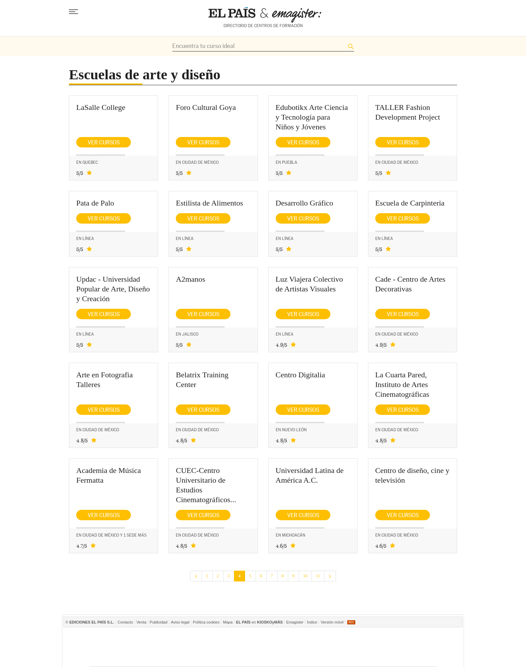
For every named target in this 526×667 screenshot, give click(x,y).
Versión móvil (332, 622)
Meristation (368, 657)
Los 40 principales (216, 637)
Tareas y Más (337, 657)
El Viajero (397, 657)
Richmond (178, 657)
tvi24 (261, 657)
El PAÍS (182, 637)
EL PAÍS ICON (285, 657)
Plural (235, 657)
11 (318, 575)
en (259, 622)
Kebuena (395, 647)
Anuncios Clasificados (420, 657)
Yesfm (421, 647)
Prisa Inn (288, 637)
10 (305, 575)
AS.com (368, 637)
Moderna (207, 657)
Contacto (125, 622)
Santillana (250, 637)
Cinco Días (277, 647)
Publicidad (158, 622)
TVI (321, 637)
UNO (230, 647)
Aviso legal (180, 622)
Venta (141, 622)
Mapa (228, 622)
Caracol (417, 637)
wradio (250, 647)
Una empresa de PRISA (120, 642)
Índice (312, 622)
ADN (391, 637)
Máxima (324, 647)
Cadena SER (346, 637)
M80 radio (347, 647)
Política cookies (206, 622)
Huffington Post (191, 647)
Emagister (295, 622)
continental (303, 647)
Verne (310, 657)
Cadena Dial (370, 647)
